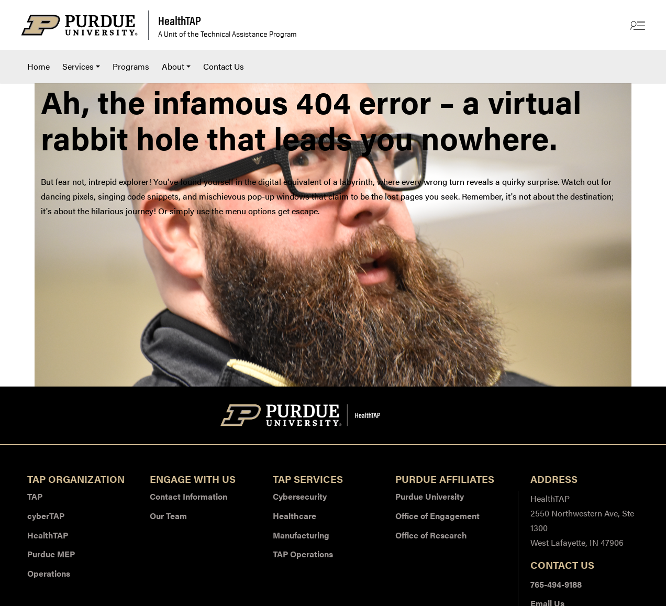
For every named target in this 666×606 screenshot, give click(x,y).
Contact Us (223, 66)
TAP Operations (303, 554)
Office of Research (431, 535)
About (173, 66)
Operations (48, 573)
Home (38, 66)
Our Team (168, 516)
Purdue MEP (51, 554)
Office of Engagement (437, 516)
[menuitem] (38, 66)
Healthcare (294, 516)
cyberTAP (45, 516)
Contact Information (188, 496)
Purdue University (429, 496)
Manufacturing (301, 535)
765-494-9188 (556, 584)
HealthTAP (47, 535)
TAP (34, 496)
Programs (131, 66)
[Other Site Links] (636, 25)
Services (78, 66)
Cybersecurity (300, 496)
